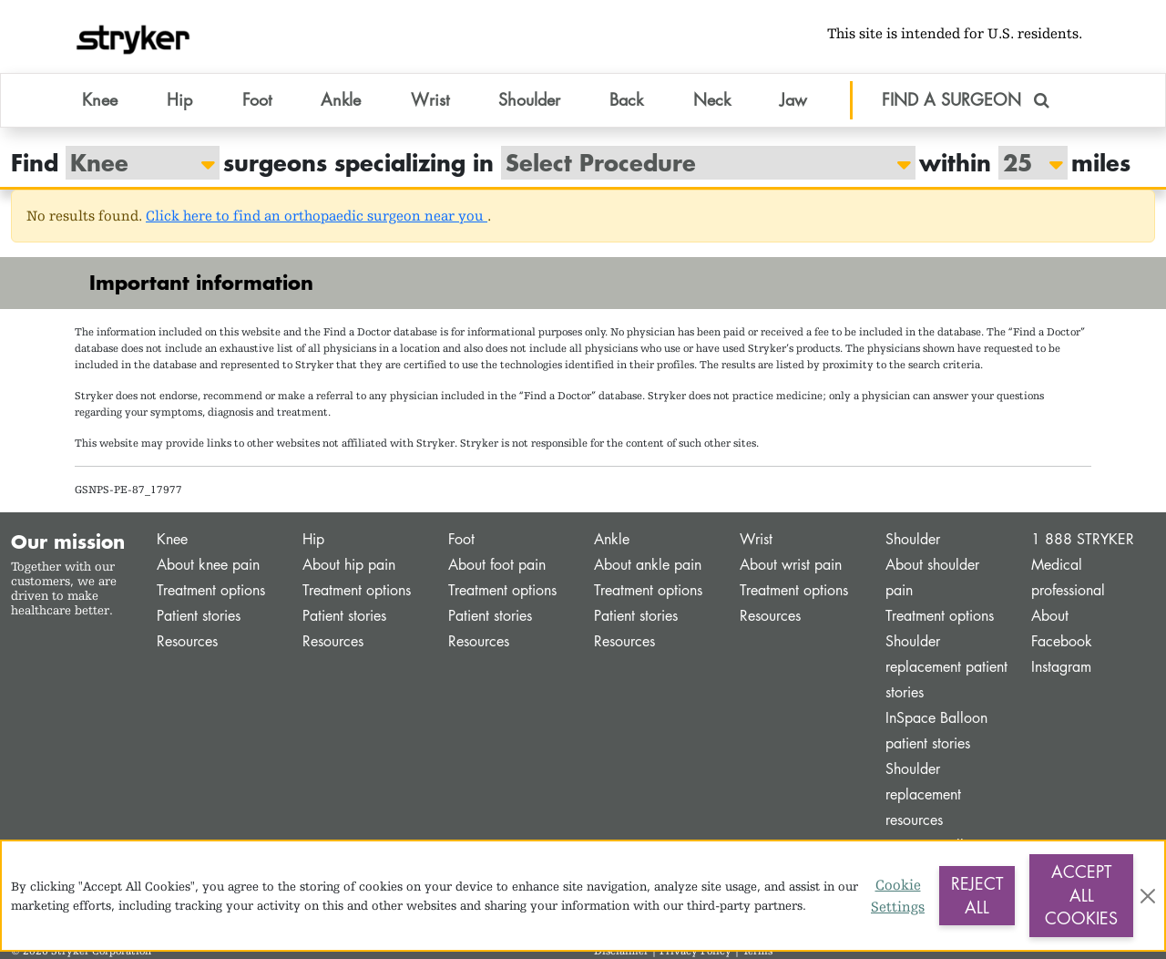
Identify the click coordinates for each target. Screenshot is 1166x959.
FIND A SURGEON (965, 99)
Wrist (756, 539)
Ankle (611, 539)
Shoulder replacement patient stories (946, 667)
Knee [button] (100, 99)
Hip (313, 539)
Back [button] (626, 99)
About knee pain (208, 564)
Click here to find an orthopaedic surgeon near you (316, 215)
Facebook (1061, 641)
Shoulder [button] (529, 99)
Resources (187, 641)
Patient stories (198, 615)
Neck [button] (712, 99)
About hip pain (348, 564)
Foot (461, 539)
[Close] (1147, 896)
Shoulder (912, 539)
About (1050, 615)
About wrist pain (791, 564)
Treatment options (211, 590)
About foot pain (497, 564)
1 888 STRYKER (1082, 539)
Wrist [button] (430, 99)
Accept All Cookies (1081, 895)
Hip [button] (179, 99)
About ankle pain (647, 564)
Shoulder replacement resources (923, 794)
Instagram (1061, 666)
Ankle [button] (341, 99)
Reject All (977, 895)
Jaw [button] (793, 99)
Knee (172, 539)
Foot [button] (256, 99)
